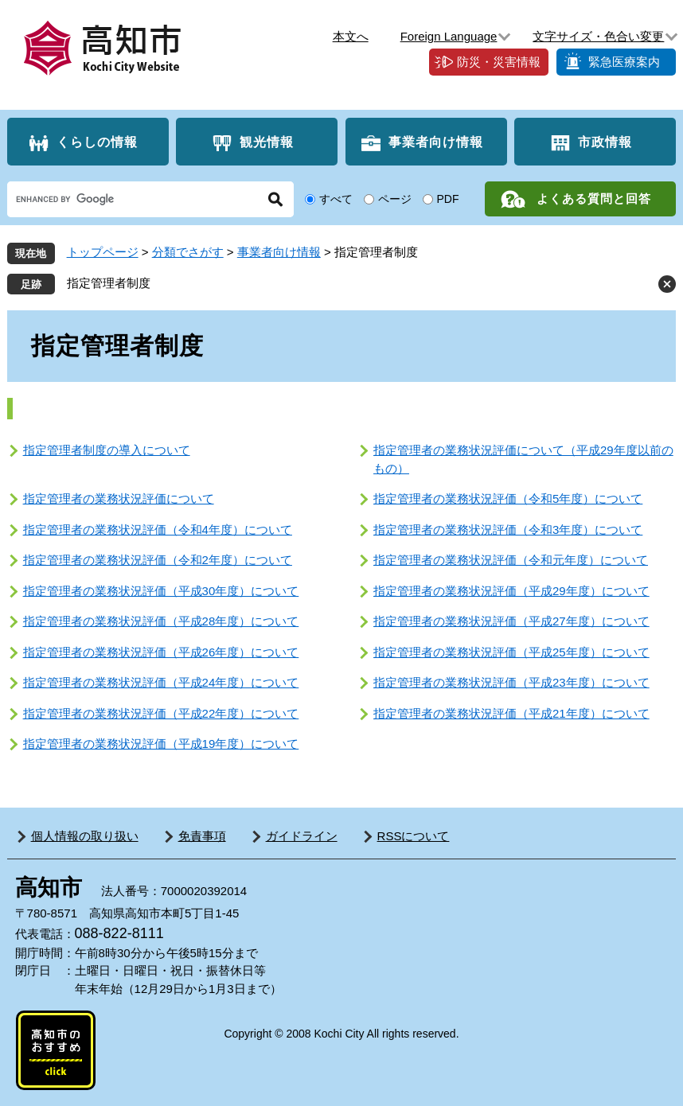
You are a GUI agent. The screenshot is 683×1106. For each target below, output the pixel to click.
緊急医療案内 (624, 61)
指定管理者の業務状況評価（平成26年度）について (161, 652)
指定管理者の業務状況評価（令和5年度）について (507, 498)
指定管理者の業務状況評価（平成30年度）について (161, 591)
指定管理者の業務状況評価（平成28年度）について (161, 621)
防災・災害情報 (499, 61)
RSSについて (413, 836)
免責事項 (202, 836)
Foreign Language (449, 36)
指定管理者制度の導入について (106, 450)
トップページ (103, 252)
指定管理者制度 (108, 283)
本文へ (351, 36)
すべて (336, 199)
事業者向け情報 (435, 142)
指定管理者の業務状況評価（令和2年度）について (157, 560)
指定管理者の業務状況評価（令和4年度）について (157, 529)
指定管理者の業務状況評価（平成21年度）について (511, 713)
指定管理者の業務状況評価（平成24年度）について (161, 682)
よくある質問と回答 (594, 198)
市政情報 (605, 142)
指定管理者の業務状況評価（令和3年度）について (507, 529)
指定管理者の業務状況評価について (118, 498)
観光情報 (267, 142)
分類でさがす (188, 252)
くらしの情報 (97, 142)
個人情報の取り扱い (85, 836)
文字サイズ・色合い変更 (598, 36)
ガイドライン (302, 836)
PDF (448, 199)
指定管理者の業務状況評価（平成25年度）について (511, 652)
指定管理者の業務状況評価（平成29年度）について (511, 591)
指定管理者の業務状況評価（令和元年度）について (510, 560)
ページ (395, 199)
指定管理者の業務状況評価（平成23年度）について (511, 682)
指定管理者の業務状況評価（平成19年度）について (161, 743)
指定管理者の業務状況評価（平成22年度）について (161, 713)
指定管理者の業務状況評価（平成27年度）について (511, 621)
